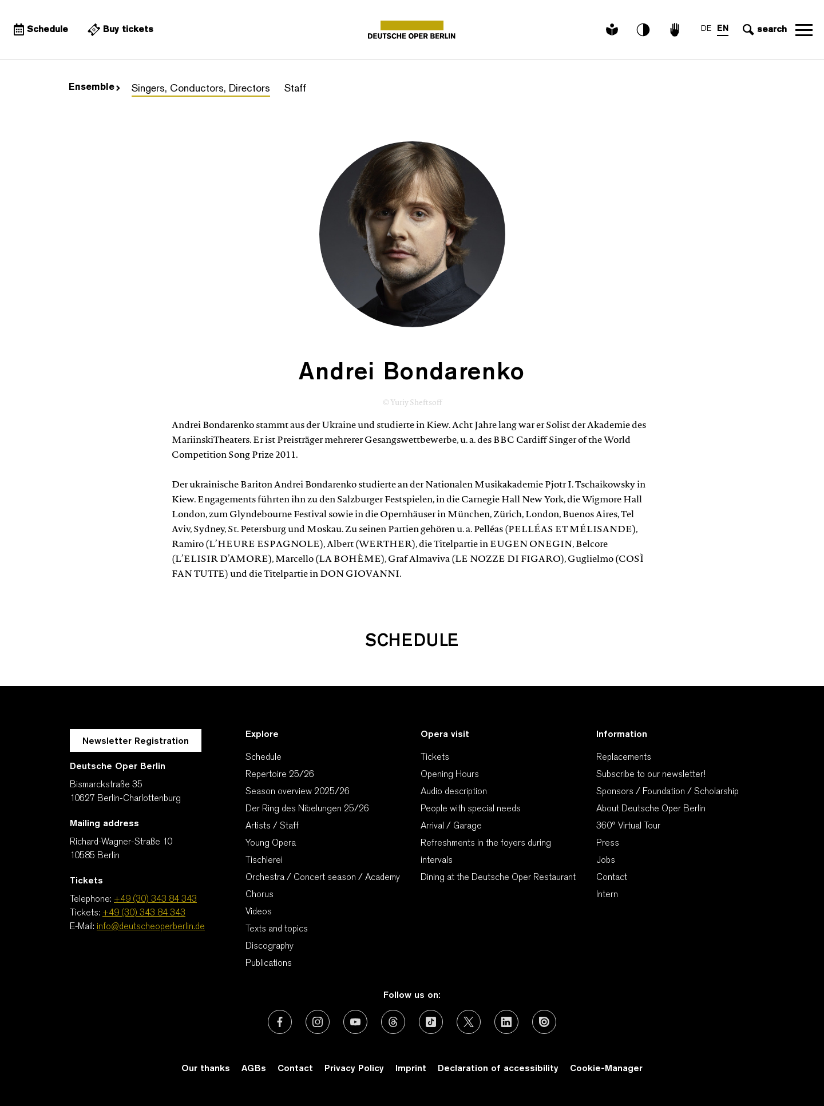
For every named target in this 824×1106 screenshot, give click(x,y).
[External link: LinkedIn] (506, 1021)
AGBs (253, 1068)
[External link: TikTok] (430, 1021)
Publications (268, 963)
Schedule (263, 757)
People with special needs (471, 809)
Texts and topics (276, 929)
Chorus (259, 894)
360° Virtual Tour (628, 826)
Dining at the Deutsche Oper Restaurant (498, 877)
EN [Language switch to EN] (722, 29)
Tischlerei (264, 860)
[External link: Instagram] (317, 1021)
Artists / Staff (272, 826)
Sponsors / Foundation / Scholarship (667, 791)
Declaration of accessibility (498, 1068)
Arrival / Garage (451, 826)
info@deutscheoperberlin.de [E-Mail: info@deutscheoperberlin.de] (151, 926)
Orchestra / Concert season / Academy (322, 877)
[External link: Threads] (393, 1021)
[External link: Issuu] (544, 1021)
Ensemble (94, 87)
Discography (269, 946)
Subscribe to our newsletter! (651, 774)
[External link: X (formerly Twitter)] (468, 1021)
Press (607, 843)
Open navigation (804, 29)
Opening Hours (450, 774)
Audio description (454, 791)
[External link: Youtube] (355, 1021)
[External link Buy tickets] (120, 30)
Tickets (435, 757)
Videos (258, 912)
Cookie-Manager (606, 1068)
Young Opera (270, 843)
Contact (611, 877)
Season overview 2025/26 (297, 791)
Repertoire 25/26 (279, 774)
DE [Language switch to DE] (706, 29)
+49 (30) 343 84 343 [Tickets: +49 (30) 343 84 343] (143, 913)
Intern (607, 894)
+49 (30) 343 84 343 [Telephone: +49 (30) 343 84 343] (155, 899)
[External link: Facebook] (279, 1021)
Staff (295, 89)
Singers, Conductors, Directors (201, 89)
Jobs (605, 860)
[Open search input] (763, 29)
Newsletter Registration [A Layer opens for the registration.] (135, 741)
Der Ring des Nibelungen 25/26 (307, 809)
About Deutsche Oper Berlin (651, 809)
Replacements (623, 757)
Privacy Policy (354, 1068)
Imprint (410, 1068)
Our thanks (205, 1068)
